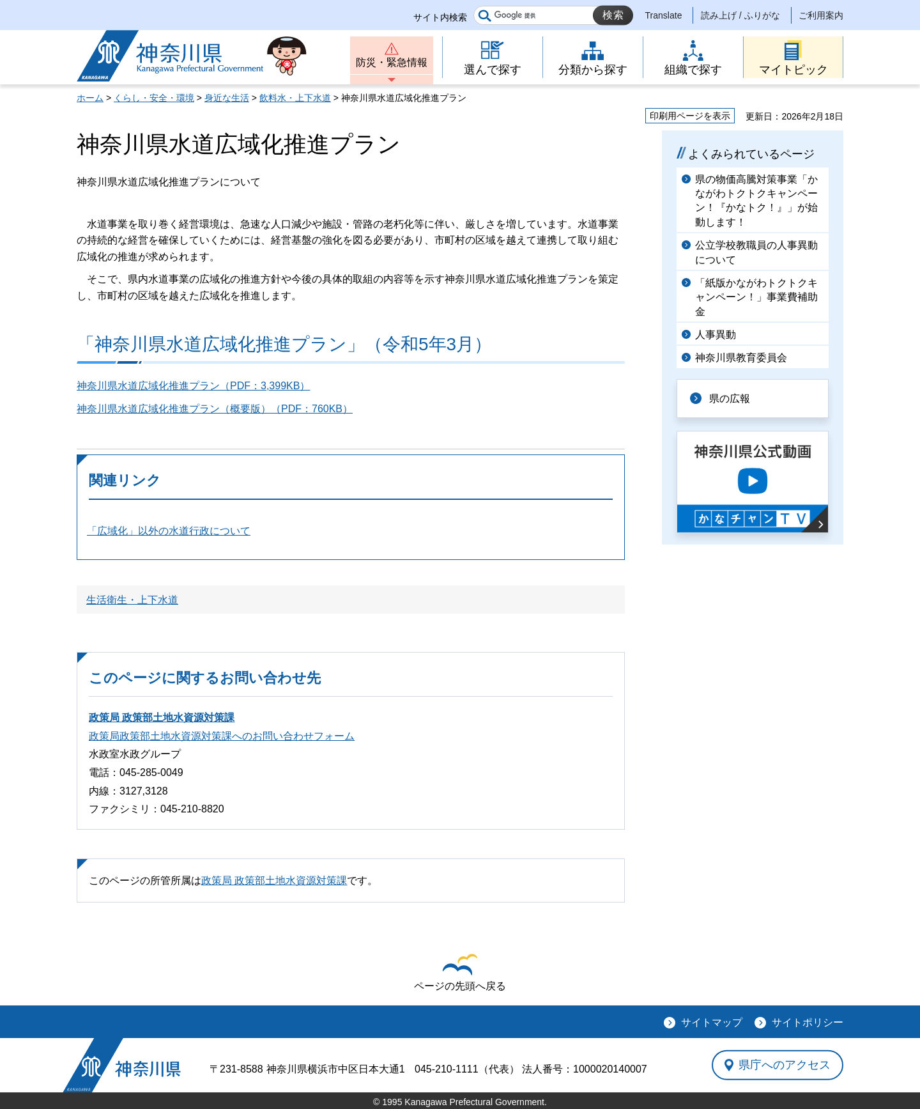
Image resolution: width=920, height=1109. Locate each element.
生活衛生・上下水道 (132, 599)
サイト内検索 (440, 17)
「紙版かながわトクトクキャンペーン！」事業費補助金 (756, 297)
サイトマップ (711, 1022)
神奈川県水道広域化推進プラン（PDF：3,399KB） (193, 385)
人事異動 (715, 334)
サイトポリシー (807, 1022)
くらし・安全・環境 (154, 98)
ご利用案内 (821, 15)
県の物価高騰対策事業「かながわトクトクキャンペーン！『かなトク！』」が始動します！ (756, 201)
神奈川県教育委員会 (741, 357)
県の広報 (729, 398)
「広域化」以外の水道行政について (168, 530)
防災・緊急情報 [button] (391, 62)
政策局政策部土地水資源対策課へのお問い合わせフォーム (222, 736)
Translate (663, 15)
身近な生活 (226, 98)
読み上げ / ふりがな (740, 15)
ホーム (90, 98)
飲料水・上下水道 (295, 98)
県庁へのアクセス (785, 1065)
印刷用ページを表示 (690, 116)
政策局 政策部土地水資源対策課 (161, 717)
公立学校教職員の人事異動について (756, 252)
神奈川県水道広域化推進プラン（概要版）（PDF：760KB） (215, 408)
